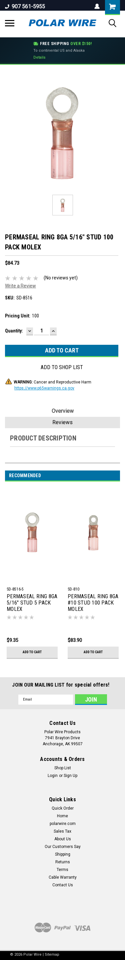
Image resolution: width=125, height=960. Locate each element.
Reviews (62, 422)
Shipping (62, 854)
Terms (62, 869)
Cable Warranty (63, 877)
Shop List (62, 768)
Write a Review (20, 285)
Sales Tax (62, 831)
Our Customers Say (63, 846)
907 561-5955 (25, 6)
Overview (63, 411)
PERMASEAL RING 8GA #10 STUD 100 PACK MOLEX (93, 602)
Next (116, 475)
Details (39, 57)
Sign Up (70, 775)
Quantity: (14, 330)
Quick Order (63, 808)
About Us (62, 839)
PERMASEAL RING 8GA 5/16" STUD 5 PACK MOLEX (32, 602)
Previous (107, 475)
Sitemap (52, 954)
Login (53, 775)
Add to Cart (32, 652)
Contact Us (62, 885)
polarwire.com (63, 823)
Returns (62, 862)
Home (62, 816)
